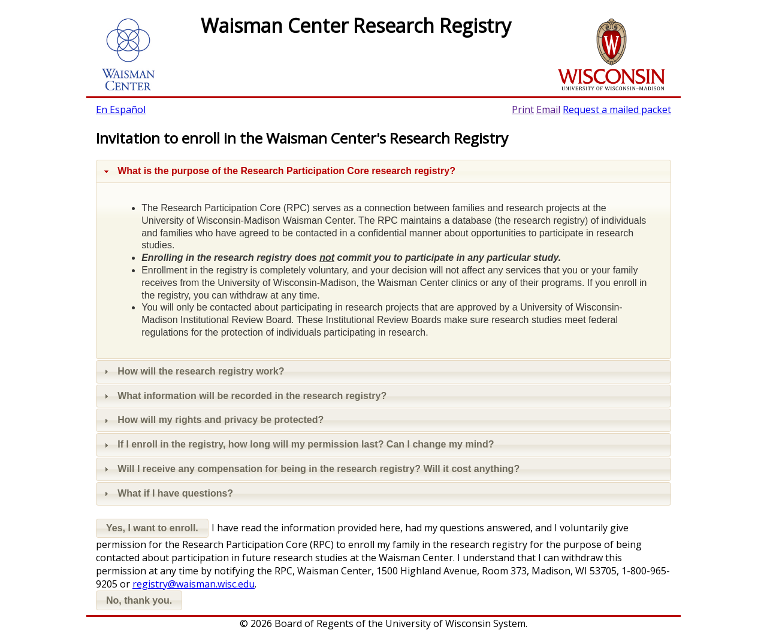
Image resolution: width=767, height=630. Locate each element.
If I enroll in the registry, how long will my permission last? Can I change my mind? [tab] (297, 444)
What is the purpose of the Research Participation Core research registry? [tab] (278, 171)
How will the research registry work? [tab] (193, 371)
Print (523, 109)
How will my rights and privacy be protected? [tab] (212, 420)
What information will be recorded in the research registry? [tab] (243, 396)
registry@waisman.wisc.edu (193, 584)
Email (548, 109)
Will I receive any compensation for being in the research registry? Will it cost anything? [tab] (310, 469)
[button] (152, 528)
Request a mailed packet (617, 109)
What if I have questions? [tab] (167, 493)
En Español (121, 109)
